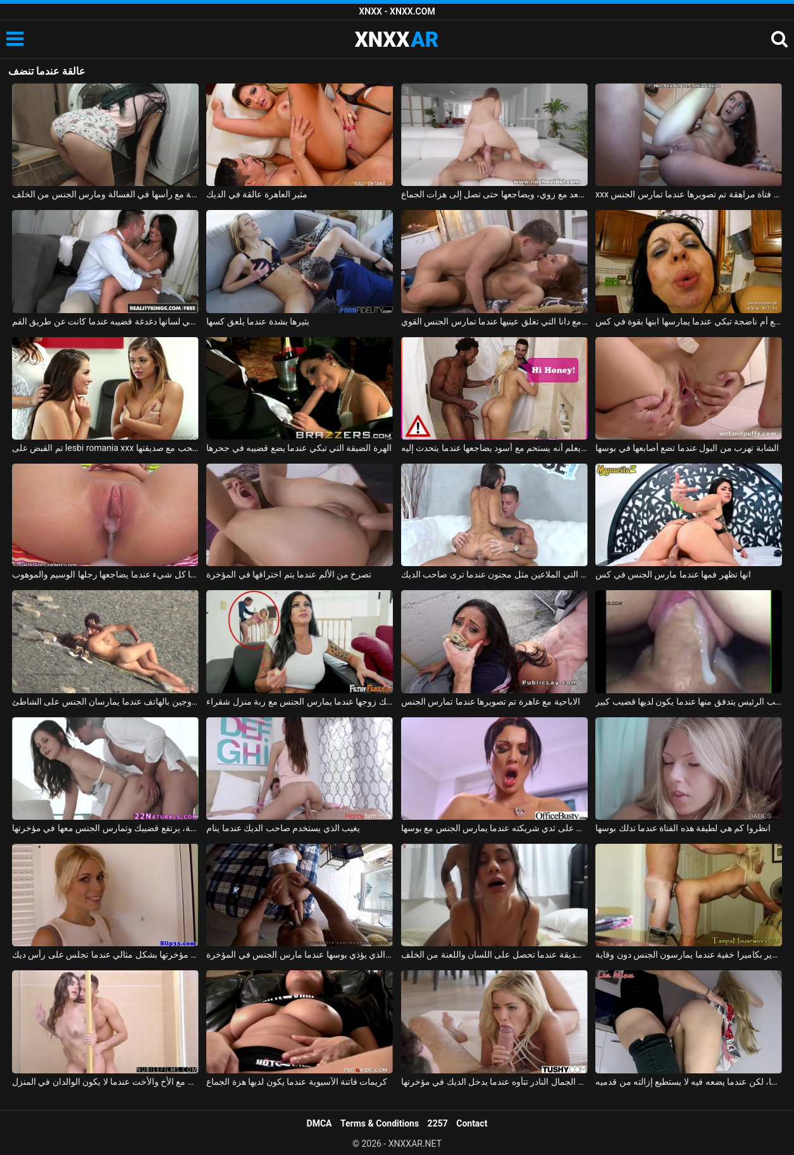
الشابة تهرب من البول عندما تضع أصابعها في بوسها (687, 448)
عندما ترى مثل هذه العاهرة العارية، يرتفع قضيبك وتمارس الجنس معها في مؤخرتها (105, 828)
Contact (471, 1123)
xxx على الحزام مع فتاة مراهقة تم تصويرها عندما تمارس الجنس (688, 194)
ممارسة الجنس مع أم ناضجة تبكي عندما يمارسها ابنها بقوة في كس (688, 321)
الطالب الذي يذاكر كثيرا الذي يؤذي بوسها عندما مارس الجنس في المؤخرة (299, 954)
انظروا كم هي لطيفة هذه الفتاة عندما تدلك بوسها (683, 828)
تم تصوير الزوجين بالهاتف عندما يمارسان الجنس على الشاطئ (105, 701)
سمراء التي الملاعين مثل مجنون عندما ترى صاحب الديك (494, 574)
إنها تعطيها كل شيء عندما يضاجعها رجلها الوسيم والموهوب (105, 574)
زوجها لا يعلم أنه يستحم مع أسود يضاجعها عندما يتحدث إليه (494, 448)
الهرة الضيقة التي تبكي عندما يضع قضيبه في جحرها (299, 448)
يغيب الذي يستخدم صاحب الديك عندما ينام (283, 828)
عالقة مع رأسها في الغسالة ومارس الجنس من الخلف (105, 194)
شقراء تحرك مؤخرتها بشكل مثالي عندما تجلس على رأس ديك (105, 954)
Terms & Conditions (379, 1123)
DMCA (319, 1123)
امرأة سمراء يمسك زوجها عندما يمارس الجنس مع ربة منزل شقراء (299, 701)
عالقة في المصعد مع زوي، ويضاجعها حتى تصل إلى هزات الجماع (494, 194)
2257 (438, 1123)
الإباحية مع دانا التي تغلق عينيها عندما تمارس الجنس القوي (494, 321)
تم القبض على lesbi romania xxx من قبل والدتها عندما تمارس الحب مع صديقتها (105, 448)
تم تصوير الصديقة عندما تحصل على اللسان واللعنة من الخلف (494, 954)
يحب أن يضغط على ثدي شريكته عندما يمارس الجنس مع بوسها (494, 828)
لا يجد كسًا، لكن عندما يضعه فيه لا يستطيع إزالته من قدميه (688, 1082)
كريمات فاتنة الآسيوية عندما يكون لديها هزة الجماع (296, 1082)
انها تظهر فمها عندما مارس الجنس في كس (673, 574)
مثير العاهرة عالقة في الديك (256, 194)
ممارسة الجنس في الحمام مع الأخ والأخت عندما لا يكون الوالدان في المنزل (105, 1082)
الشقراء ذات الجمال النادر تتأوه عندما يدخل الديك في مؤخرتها (494, 1082)
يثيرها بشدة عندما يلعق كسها (257, 321)
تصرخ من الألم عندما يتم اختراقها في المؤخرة (288, 574)
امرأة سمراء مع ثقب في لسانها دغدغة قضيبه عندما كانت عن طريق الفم (105, 321)
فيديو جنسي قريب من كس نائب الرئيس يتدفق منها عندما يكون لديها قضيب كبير (688, 701)
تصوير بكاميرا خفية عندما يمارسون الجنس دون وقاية (688, 954)
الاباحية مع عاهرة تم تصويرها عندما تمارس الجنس (490, 701)
